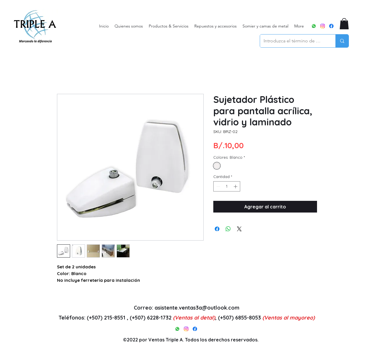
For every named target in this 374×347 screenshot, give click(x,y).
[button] (344, 23)
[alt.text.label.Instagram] (322, 26)
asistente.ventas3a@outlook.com (197, 307)
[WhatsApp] (314, 26)
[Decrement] (217, 186)
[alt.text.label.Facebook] (331, 26)
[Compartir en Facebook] (217, 228)
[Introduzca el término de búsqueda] (293, 40)
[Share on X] (239, 228)
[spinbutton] (227, 186)
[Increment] (236, 186)
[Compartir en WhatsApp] (228, 228)
